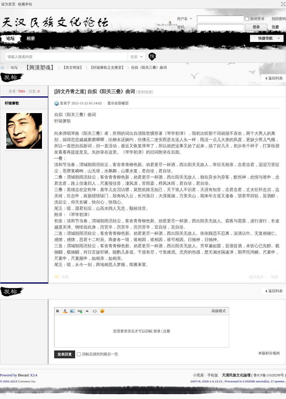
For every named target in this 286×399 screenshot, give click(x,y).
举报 (274, 277)
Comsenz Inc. (27, 381)
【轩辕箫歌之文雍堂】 (107, 67)
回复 (65, 277)
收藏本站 (25, 4)
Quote (87, 311)
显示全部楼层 (118, 103)
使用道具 (256, 277)
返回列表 (275, 78)
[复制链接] (144, 92)
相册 (31, 38)
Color (65, 311)
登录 (157, 331)
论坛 (14, 67)
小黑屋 (198, 375)
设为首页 (8, 4)
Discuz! (23, 375)
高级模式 (219, 311)
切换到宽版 (282, 4)
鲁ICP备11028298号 (269, 375)
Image (72, 311)
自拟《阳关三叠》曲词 (149, 67)
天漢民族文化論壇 (2, 67)
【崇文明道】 (72, 67)
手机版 (212, 375)
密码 (180, 27)
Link (80, 311)
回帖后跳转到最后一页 (97, 354)
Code (95, 311)
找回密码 (279, 19)
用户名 (182, 19)
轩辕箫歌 (12, 103)
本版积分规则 (269, 353)
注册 (275, 27)
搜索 (134, 57)
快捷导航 (265, 38)
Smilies (102, 311)
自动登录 (255, 19)
